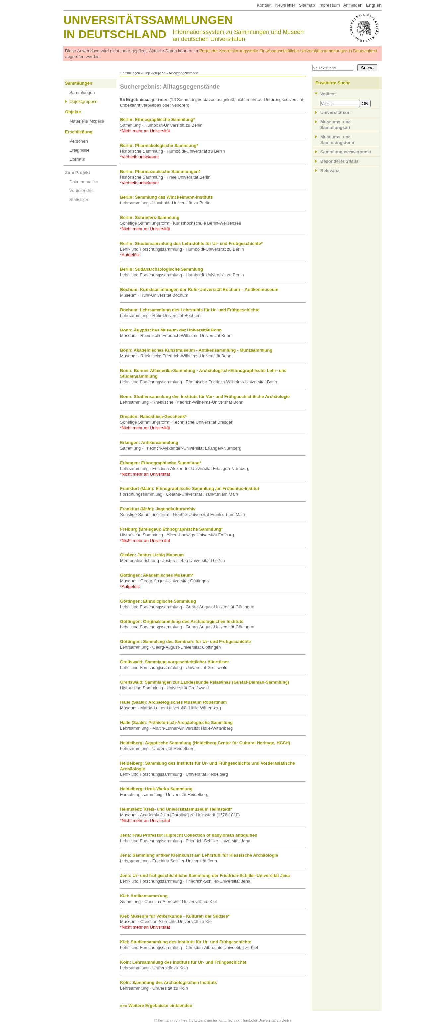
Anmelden (353, 5)
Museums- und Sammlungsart (335, 124)
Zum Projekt (77, 172)
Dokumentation (83, 181)
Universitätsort (335, 112)
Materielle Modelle (86, 121)
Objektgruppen (154, 73)
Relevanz (329, 170)
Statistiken (79, 199)
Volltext (328, 93)
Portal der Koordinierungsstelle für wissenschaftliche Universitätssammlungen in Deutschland (288, 50)
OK (365, 103)
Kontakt (264, 5)
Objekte (73, 112)
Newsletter (285, 5)
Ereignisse (79, 150)
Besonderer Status (339, 161)
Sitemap (307, 5)
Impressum (329, 5)
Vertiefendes (81, 190)
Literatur (77, 159)
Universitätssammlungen (148, 19)
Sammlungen (130, 73)
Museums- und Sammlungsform (337, 139)
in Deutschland (114, 34)
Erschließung (78, 131)
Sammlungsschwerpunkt (345, 151)
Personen (78, 141)
